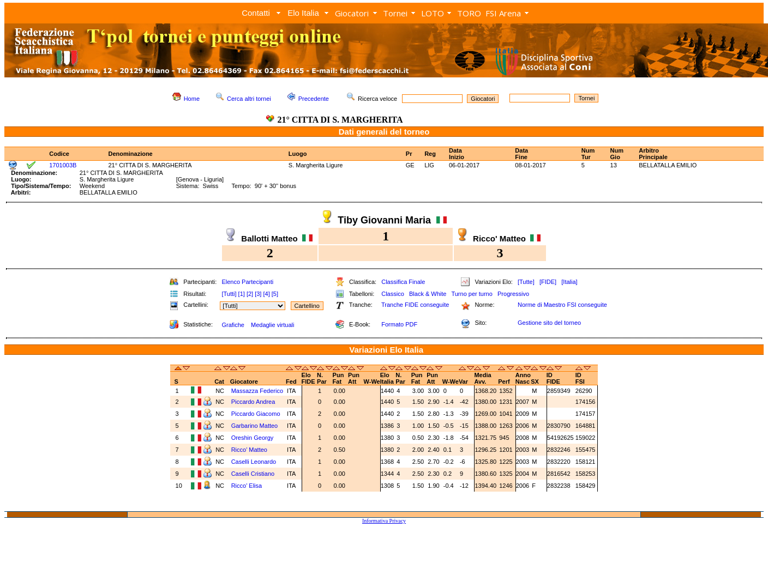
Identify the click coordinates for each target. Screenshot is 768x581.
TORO (469, 13)
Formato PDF (399, 324)
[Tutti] (228, 293)
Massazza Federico (257, 391)
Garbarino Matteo (254, 425)
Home (192, 98)
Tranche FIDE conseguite (415, 304)
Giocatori (352, 13)
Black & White (427, 293)
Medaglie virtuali (272, 325)
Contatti (256, 12)
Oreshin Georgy (252, 437)
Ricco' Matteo (249, 449)
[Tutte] (526, 282)
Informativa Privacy (384, 521)
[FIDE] (547, 282)
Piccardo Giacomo (255, 413)
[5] (275, 293)
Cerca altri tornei (249, 98)
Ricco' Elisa (246, 485)
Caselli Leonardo (254, 461)
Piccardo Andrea (253, 401)
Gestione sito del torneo (549, 322)
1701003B (62, 165)
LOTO (432, 13)
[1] (241, 293)
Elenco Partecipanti (247, 282)
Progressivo (513, 293)
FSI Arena (503, 13)
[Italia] (569, 282)
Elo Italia (303, 12)
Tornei (395, 13)
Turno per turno (471, 293)
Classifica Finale (403, 282)
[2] (250, 293)
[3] (258, 293)
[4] (266, 293)
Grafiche (232, 325)
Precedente (313, 98)
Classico (392, 293)
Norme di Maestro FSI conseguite (562, 304)
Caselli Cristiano (252, 473)
